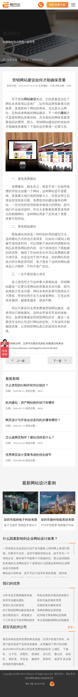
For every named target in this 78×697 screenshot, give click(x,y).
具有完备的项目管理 (49, 600)
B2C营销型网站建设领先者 (18, 610)
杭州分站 (37, 59)
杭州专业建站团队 (13, 600)
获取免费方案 (57, 4)
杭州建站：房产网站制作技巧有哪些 (30, 402)
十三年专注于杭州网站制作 (19, 620)
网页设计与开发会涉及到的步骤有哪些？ (33, 420)
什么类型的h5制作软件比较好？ (27, 385)
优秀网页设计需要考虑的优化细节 (28, 454)
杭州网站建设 (33, 678)
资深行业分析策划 (13, 605)
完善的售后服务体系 (49, 605)
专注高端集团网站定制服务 (53, 620)
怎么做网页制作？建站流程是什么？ (30, 437)
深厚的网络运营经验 (49, 610)
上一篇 (18, 360)
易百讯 (24, 59)
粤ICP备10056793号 (35, 683)
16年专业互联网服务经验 (17, 595)
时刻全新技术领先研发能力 (53, 595)
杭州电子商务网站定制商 (52, 615)
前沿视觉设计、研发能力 (17, 615)
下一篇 (60, 360)
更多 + (71, 627)
